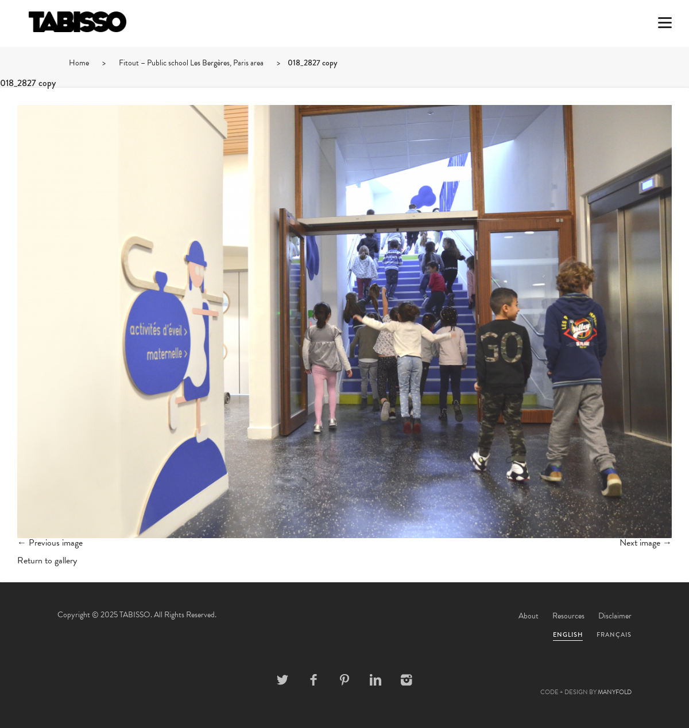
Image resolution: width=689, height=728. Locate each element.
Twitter (282, 680)
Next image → (646, 543)
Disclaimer (615, 616)
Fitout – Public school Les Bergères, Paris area (191, 63)
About (528, 616)
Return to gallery (47, 560)
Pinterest (344, 680)
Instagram (406, 680)
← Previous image (50, 543)
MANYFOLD (615, 692)
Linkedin (375, 680)
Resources (568, 616)
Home (79, 63)
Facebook (313, 680)
